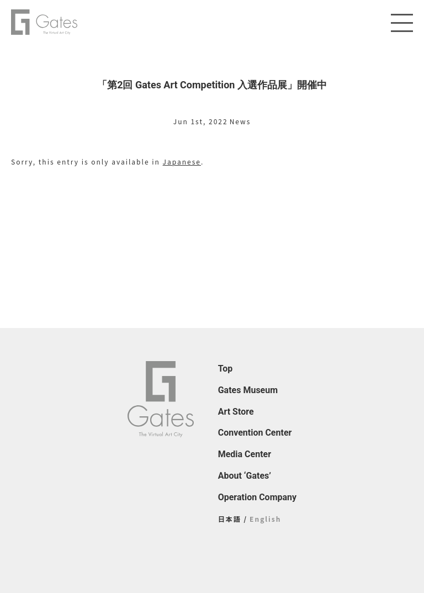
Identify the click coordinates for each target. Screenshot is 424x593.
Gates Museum (248, 390)
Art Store (236, 411)
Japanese (182, 161)
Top (225, 368)
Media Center (244, 454)
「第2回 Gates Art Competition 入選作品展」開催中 (212, 85)
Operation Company (257, 497)
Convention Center (255, 432)
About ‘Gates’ (244, 475)
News (240, 121)
